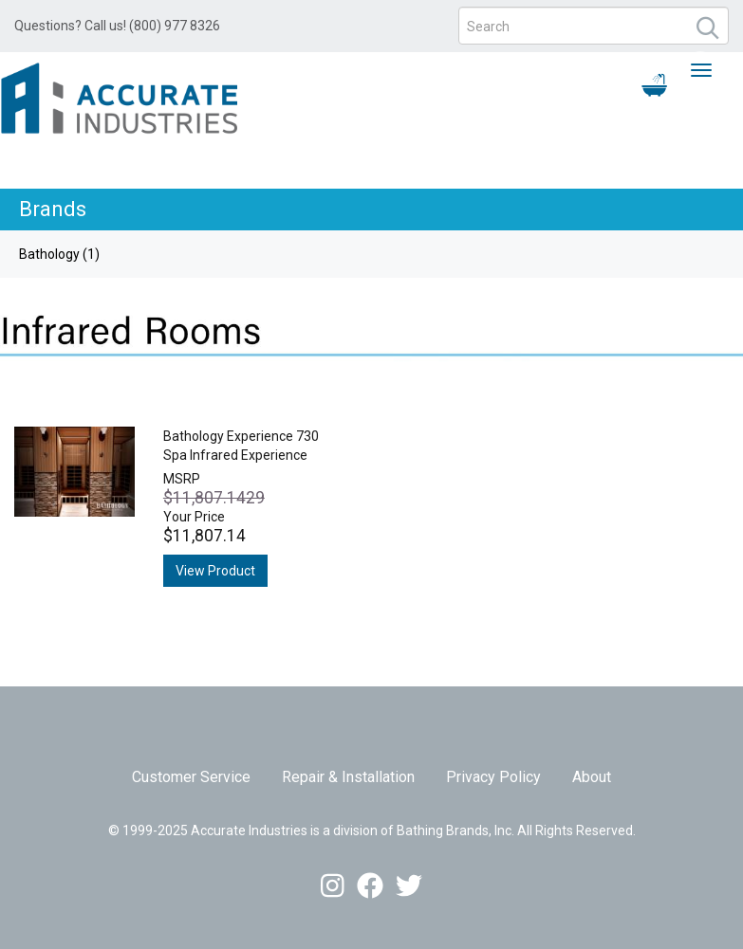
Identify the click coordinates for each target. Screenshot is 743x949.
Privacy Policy (493, 777)
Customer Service (191, 777)
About (591, 777)
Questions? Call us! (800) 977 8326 (117, 25)
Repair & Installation (348, 777)
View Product (215, 570)
